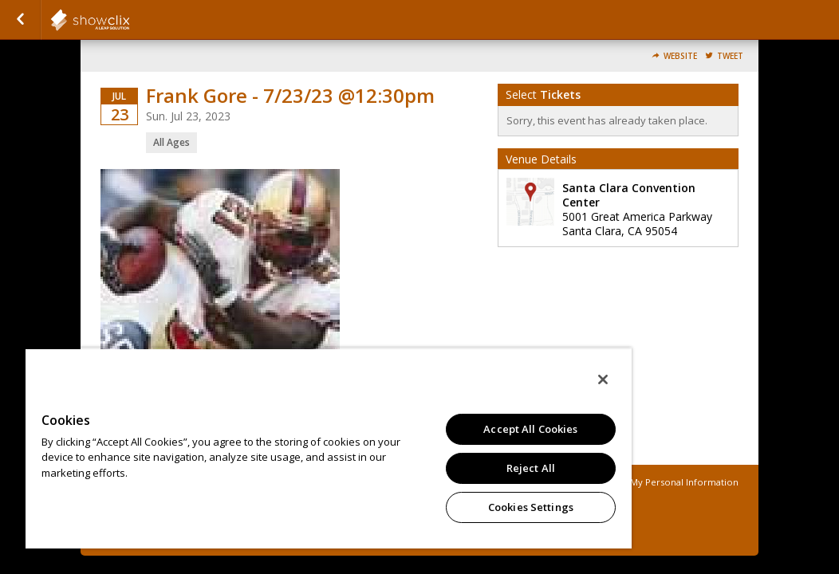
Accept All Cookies (429, 429)
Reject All (429, 468)
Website (680, 56)
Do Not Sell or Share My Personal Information (638, 482)
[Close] (483, 379)
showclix (129, 20)
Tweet (730, 56)
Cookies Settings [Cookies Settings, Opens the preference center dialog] (429, 507)
